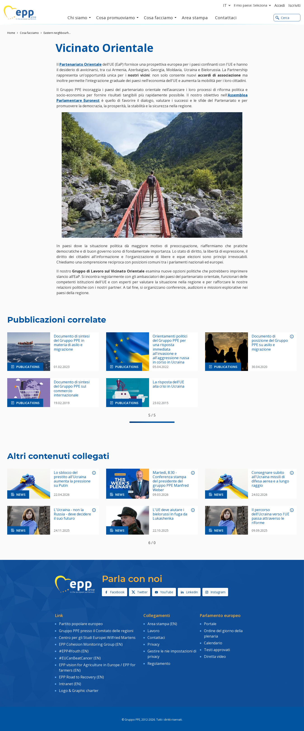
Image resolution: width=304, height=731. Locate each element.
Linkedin (189, 592)
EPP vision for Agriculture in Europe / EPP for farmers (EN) (97, 665)
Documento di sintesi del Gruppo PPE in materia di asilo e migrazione (71, 343)
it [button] (227, 5)
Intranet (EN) (70, 681)
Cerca (282, 18)
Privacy (153, 643)
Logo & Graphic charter (78, 687)
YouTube (164, 592)
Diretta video (215, 655)
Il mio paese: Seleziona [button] (253, 5)
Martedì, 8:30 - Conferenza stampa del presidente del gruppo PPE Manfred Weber (171, 481)
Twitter (139, 592)
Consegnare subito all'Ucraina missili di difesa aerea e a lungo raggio (270, 479)
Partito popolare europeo (81, 623)
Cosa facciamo (29, 33)
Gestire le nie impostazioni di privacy (171, 652)
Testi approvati (217, 648)
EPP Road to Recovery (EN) (81, 674)
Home (11, 33)
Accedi (279, 5)
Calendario (213, 642)
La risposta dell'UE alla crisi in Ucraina (168, 384)
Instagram (215, 592)
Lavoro (153, 630)
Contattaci (156, 636)
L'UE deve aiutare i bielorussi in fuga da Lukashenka (170, 514)
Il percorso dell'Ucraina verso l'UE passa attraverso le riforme (270, 516)
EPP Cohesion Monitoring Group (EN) (91, 643)
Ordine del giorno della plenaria (223, 633)
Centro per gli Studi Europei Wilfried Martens (97, 636)
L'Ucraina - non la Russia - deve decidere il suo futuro (72, 514)
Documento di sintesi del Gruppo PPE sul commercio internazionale (71, 388)
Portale (210, 623)
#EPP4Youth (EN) (74, 649)
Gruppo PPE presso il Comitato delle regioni (96, 630)
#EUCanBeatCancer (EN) (80, 656)
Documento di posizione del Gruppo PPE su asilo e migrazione (270, 343)
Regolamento (158, 661)
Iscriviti (294, 5)
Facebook (114, 592)
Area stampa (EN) (162, 623)
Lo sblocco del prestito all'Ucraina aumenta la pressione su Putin (72, 479)
